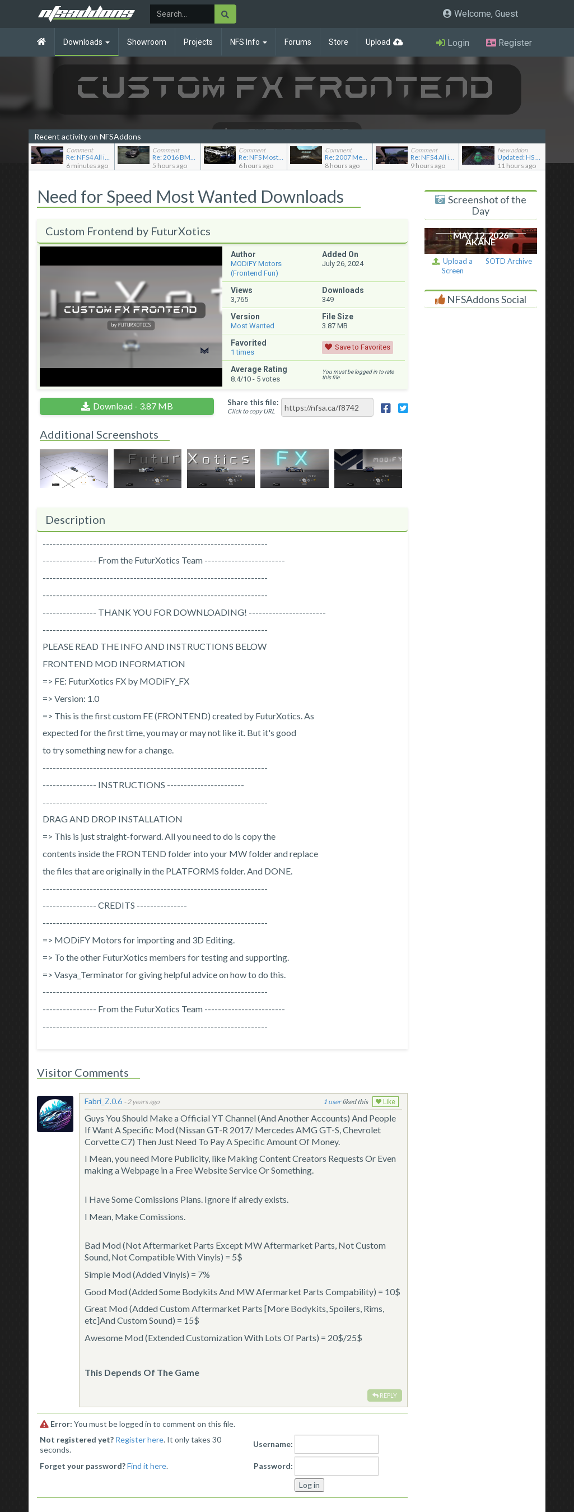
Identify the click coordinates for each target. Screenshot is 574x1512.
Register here (139, 1439)
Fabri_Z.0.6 (103, 1101)
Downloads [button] (86, 42)
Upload (378, 42)
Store (338, 42)
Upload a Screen (452, 266)
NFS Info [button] (248, 42)
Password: (273, 1466)
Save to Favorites (362, 347)
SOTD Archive (509, 261)
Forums (297, 42)
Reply (384, 1395)
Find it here (146, 1466)
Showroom (146, 42)
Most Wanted (252, 326)
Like (385, 1102)
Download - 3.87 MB (133, 406)
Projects (198, 42)
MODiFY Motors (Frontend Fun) (256, 268)
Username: (273, 1444)
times (242, 352)
